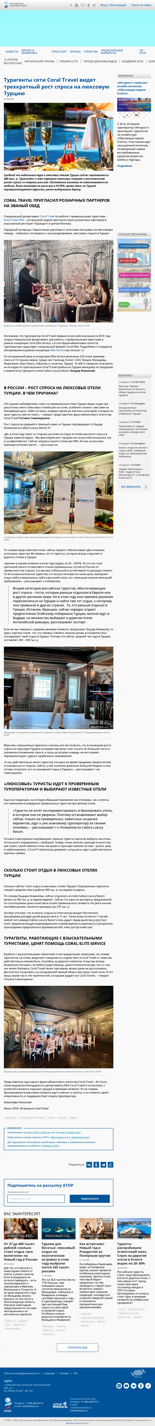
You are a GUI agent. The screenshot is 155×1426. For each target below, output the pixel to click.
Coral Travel (47, 216)
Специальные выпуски (133, 245)
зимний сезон (87, 1321)
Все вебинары (131, 487)
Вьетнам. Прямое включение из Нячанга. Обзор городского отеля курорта (132, 391)
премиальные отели (128, 1313)
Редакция (49, 1373)
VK (82, 5)
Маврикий (48, 1330)
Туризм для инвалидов (100, 61)
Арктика (102, 1321)
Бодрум (73, 1117)
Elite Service (58, 350)
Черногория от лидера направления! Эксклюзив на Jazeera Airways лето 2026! (133, 431)
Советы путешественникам (135, 275)
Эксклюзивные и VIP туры (32, 1117)
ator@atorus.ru (30, 1406)
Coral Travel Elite (14, 220)
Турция (51, 1117)
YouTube (76, 5)
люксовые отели (136, 1309)
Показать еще (78, 1347)
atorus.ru (70, 1423)
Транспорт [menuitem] (59, 51)
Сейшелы (61, 1326)
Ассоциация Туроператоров (18, 4)
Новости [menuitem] (11, 51)
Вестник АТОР (128, 260)
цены (7, 1324)
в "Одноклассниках (78, 1137)
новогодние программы (92, 1317)
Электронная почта (17, 1192)
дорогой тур (10, 1117)
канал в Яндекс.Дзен (70, 1132)
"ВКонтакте (57, 1137)
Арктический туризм (39, 61)
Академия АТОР (132, 61)
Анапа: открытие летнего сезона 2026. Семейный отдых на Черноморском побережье (133, 452)
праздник (23, 1320)
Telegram (94, 5)
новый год (10, 1320)
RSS (76, 1373)
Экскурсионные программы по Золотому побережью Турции (133, 410)
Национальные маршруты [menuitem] (112, 52)
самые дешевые (13, 1328)
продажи (137, 1317)
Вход (104, 5)
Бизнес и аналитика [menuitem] (29, 52)
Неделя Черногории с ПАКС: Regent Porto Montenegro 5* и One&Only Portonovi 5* (134, 473)
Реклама (64, 1373)
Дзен (71, 5)
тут (82, 350)
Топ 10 (123, 304)
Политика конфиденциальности (21, 1373)
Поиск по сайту (141, 5)
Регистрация (118, 5)
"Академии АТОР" (50, 1145)
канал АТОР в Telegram (38, 1132)
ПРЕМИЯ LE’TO (69, 61)
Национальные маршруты (135, 289)
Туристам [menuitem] (91, 51)
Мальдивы (48, 1326)
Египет (122, 1309)
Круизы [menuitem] (75, 51)
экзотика (61, 1330)
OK (88, 5)
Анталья (62, 1117)
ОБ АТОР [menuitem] (142, 52)
